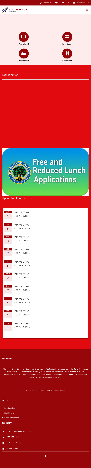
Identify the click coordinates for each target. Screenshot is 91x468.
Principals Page (10, 408)
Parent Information (11, 418)
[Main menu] (86, 9)
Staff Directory (10, 413)
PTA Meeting (21, 212)
